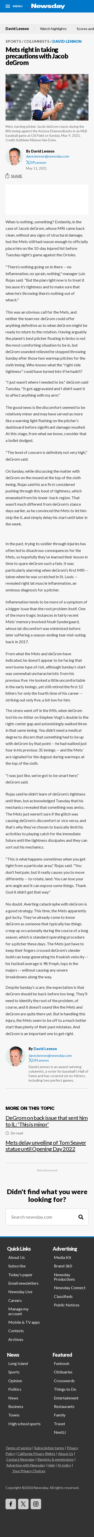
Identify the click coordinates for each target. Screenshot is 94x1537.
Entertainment (66, 1397)
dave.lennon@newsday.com (47, 156)
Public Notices (66, 1304)
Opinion (15, 1380)
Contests (16, 1330)
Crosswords (64, 1380)
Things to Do (65, 1389)
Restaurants (64, 1406)
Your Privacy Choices (28, 1471)
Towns (14, 1414)
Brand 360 (63, 1265)
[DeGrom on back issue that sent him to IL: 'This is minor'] (47, 1123)
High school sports (24, 1423)
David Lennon (17, 29)
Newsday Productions (64, 1276)
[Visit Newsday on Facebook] (11, 1504)
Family (59, 1414)
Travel (59, 1423)
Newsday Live (20, 1291)
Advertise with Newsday (25, 1465)
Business (15, 1406)
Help (51, 1465)
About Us (16, 1257)
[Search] (80, 1217)
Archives (15, 1339)
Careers (15, 1300)
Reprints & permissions (55, 1459)
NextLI (60, 1432)
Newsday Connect (69, 1287)
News (13, 1397)
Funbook (61, 1363)
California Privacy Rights (36, 1453)
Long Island (18, 1363)
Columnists (36, 41)
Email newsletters (23, 1283)
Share (14, 176)
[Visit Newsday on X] (23, 1504)
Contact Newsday (20, 1459)
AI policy (64, 1465)
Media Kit (62, 1257)
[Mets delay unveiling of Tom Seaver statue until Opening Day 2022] (47, 1143)
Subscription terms (49, 1448)
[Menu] (14, 6)
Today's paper (20, 1274)
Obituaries (63, 1371)
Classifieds (63, 1296)
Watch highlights (53, 29)
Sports (13, 41)
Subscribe (17, 1265)
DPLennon (36, 162)
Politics (14, 1389)
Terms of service (19, 1448)
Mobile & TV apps (24, 1322)
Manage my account (18, 1311)
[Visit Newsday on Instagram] (36, 1504)
